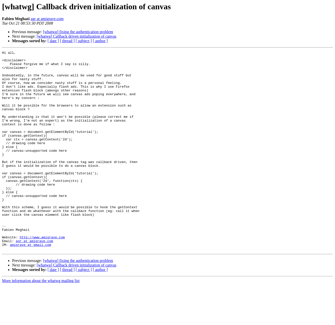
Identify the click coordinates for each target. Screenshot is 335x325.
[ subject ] (84, 41)
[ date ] (53, 41)
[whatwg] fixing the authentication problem (78, 32)
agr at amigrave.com (47, 19)
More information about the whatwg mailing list (40, 320)
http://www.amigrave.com (42, 275)
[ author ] (100, 41)
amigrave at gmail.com (30, 284)
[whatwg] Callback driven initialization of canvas (76, 36)
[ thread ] (67, 41)
